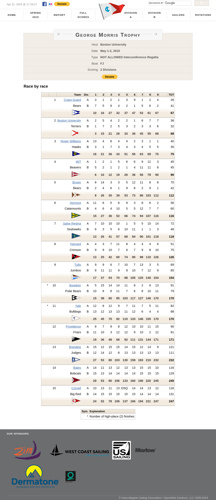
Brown (76, 182)
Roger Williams (71, 141)
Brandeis (75, 347)
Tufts (77, 264)
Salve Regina (72, 223)
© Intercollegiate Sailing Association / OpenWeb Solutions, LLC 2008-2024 (163, 497)
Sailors (178, 15)
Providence (73, 326)
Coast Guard (72, 100)
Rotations (203, 15)
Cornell (76, 388)
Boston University (69, 120)
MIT (78, 161)
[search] (169, 3)
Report (59, 15)
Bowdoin (75, 285)
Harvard (75, 244)
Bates (77, 367)
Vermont (75, 203)
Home (12, 15)
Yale (78, 306)
